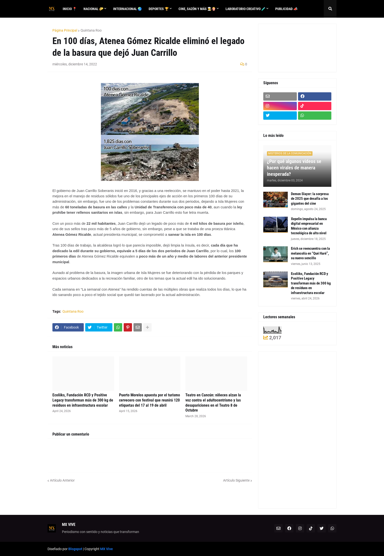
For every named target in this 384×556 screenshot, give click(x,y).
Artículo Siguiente (236, 480)
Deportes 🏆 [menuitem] (159, 9)
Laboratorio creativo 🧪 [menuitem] (245, 9)
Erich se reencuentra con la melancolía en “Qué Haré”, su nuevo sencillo (310, 253)
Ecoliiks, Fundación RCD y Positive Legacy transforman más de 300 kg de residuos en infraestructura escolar (82, 400)
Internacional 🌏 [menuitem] (127, 9)
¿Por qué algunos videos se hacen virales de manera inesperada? (294, 167)
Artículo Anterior (62, 480)
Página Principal (64, 30)
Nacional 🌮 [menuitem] (93, 9)
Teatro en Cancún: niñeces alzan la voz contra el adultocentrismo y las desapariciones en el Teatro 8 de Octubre (213, 403)
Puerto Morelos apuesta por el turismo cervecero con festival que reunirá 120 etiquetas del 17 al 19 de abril (149, 400)
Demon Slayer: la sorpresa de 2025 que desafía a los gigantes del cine (310, 199)
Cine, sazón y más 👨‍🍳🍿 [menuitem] (197, 9)
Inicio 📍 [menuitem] (70, 9)
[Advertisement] (285, 47)
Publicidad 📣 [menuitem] (286, 9)
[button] (330, 9)
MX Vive (106, 549)
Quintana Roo (91, 30)
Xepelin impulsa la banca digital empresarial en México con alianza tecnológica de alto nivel (309, 226)
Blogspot (75, 549)
